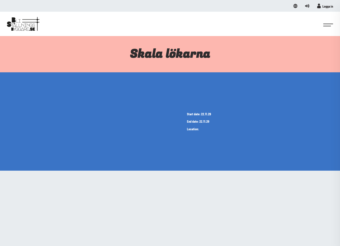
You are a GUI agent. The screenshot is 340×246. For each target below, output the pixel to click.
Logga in (325, 5)
